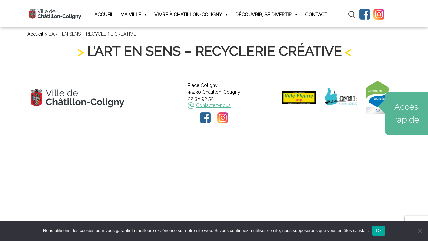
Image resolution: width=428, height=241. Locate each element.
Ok (379, 230)
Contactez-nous (213, 105)
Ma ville (134, 14)
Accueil (104, 14)
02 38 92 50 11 (203, 98)
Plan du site (264, 146)
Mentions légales (169, 146)
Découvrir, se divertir (266, 14)
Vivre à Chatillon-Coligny (191, 14)
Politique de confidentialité (220, 146)
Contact (316, 14)
